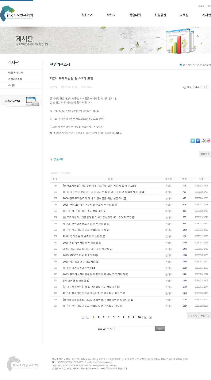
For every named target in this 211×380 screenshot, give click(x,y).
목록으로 (205, 154)
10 (139, 317)
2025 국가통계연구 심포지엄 (79, 261)
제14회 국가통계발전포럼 (77, 268)
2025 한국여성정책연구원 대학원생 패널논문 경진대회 (94, 274)
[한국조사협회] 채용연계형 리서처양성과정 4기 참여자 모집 (97, 217)
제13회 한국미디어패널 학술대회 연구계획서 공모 (91, 305)
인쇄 (187, 87)
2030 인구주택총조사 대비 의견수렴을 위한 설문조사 (93, 198)
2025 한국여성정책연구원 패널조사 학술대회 (88, 204)
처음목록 (192, 315)
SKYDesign (110, 365)
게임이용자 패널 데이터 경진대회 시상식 (86, 249)
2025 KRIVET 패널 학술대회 (79, 255)
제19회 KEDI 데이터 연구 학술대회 (83, 211)
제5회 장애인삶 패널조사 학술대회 (82, 236)
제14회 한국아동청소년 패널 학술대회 (84, 223)
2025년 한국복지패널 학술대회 (80, 242)
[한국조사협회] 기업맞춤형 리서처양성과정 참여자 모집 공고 (98, 185)
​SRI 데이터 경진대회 (74, 280)
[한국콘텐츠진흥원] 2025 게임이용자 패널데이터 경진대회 (96, 299)
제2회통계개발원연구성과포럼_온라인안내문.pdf (78, 132)
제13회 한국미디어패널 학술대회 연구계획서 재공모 (92, 293)
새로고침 (205, 315)
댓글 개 (58, 159)
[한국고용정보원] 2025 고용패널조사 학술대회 (90, 286)
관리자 (168, 185)
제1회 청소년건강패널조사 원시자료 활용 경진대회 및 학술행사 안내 (102, 192)
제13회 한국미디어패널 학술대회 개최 (84, 230)
